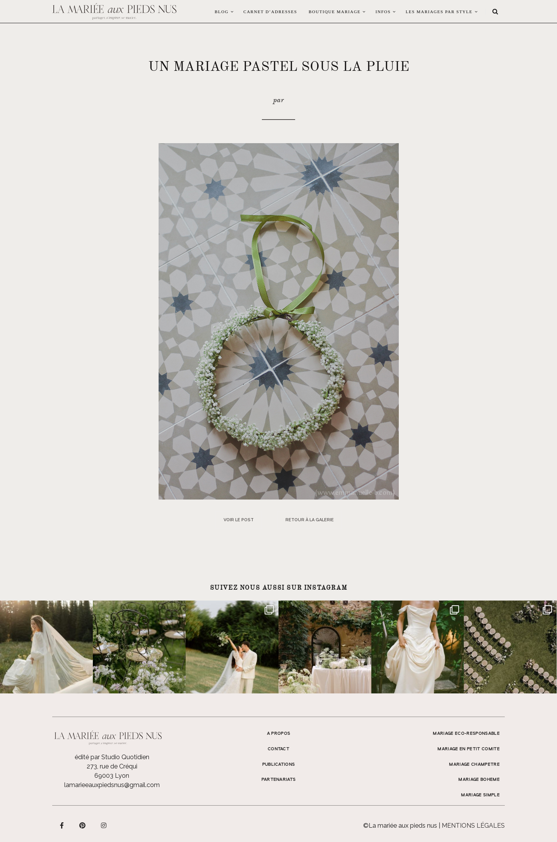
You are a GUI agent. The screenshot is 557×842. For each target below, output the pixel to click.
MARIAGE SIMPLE (480, 795)
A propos (278, 733)
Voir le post (239, 519)
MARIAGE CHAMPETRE (474, 764)
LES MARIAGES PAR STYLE (439, 11)
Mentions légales (473, 825)
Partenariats (278, 779)
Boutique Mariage (335, 11)
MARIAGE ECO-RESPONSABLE (466, 733)
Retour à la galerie (309, 519)
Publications (278, 764)
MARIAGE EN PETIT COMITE (468, 749)
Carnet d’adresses (270, 11)
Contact (278, 749)
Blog (222, 11)
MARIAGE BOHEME (479, 779)
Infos (383, 11)
